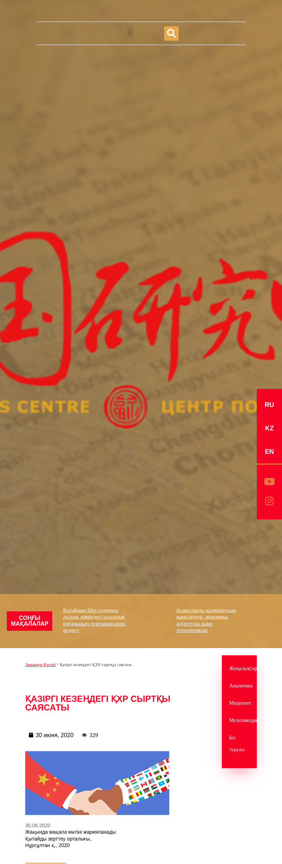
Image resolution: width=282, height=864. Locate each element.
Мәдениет (239, 703)
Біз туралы (237, 743)
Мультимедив (239, 720)
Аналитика (239, 685)
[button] (130, 31)
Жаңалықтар (239, 668)
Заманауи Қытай (40, 664)
